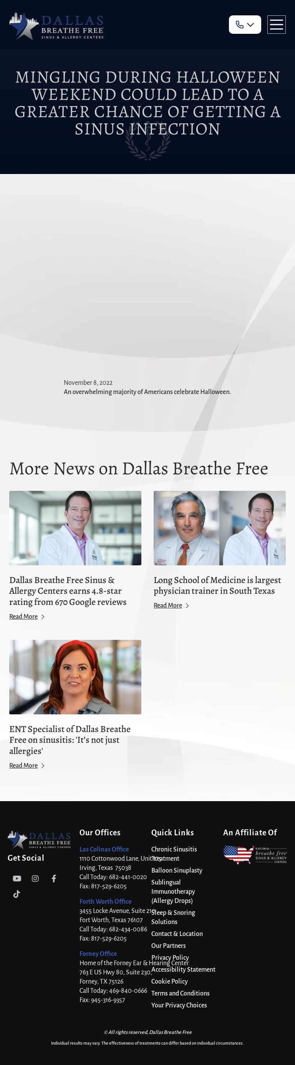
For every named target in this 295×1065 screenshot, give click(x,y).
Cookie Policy (169, 981)
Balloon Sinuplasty (176, 870)
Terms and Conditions (180, 993)
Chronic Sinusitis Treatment (174, 854)
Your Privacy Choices (179, 1005)
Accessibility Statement (183, 969)
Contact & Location (177, 934)
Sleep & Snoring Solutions (173, 917)
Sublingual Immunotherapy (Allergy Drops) (173, 891)
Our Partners (168, 945)
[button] (245, 24)
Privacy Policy (170, 957)
